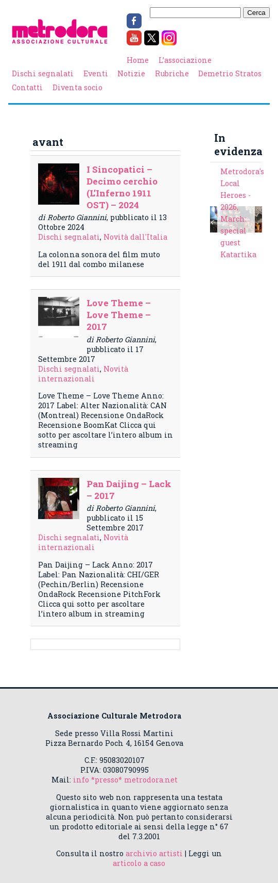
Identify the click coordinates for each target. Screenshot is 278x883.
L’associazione (185, 60)
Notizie (131, 73)
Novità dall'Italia (135, 237)
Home (138, 60)
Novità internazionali (83, 374)
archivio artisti (154, 853)
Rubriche (172, 73)
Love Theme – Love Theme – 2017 (118, 314)
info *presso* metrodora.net (125, 780)
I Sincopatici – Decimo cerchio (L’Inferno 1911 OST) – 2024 (122, 187)
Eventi (95, 73)
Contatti (27, 87)
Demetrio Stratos (230, 73)
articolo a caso (139, 863)
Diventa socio (77, 87)
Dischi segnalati (43, 73)
